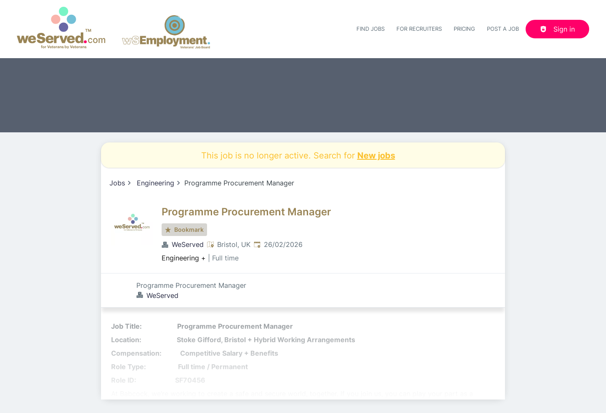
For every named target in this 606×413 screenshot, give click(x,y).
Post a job (503, 28)
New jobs (376, 155)
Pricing (464, 28)
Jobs (117, 183)
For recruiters (419, 28)
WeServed (188, 244)
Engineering (155, 183)
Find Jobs (370, 28)
